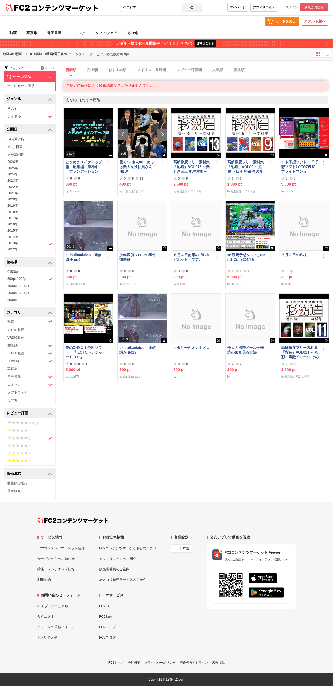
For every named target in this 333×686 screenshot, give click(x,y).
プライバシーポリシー (160, 662)
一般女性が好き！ (133, 191)
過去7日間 (15, 147)
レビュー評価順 (189, 70)
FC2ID (104, 606)
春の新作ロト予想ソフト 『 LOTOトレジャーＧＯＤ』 (84, 352)
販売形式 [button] (29, 473)
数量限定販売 (17, 483)
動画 (13, 33)
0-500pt (13, 272)
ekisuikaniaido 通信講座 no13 (137, 349)
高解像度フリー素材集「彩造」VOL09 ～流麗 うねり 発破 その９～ (245, 167)
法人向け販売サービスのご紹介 (122, 580)
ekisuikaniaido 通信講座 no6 (83, 257)
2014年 (12, 237)
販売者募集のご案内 (114, 569)
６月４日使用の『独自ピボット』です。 (191, 257)
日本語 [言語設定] (184, 548)
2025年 (12, 168)
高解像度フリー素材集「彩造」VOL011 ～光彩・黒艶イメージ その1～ (300, 352)
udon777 (290, 191)
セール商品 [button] (29, 76)
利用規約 (44, 580)
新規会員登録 (314, 7)
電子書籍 (54, 33)
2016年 (12, 224)
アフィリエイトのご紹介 (117, 559)
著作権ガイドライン (194, 662)
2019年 (12, 205)
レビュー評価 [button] (29, 413)
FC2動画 (105, 617)
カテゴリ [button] (29, 312)
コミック (78, 33)
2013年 (29, 243)
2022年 (12, 187)
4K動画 (29, 345)
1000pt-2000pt (18, 286)
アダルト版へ (315, 21)
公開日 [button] (29, 129)
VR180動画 (15, 330)
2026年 (12, 162)
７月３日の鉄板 (294, 255)
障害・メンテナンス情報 (56, 569)
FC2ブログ (107, 637)
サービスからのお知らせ (56, 559)
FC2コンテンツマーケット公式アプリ (127, 548)
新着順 (71, 70)
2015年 (12, 230)
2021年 (12, 193)
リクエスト (45, 617)
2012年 (12, 249)
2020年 (12, 199)
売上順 (92, 70)
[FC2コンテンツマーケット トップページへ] (72, 520)
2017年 (12, 218)
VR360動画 (15, 337)
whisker (181, 283)
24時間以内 (15, 139)
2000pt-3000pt (18, 293)
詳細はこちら (205, 43)
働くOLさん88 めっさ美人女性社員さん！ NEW (137, 167)
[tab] (198, 70)
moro (288, 283)
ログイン (291, 7)
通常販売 (14, 491)
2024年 (12, 174)
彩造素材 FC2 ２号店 (189, 191)
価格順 (239, 70)
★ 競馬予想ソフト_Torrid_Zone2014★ (246, 257)
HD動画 (29, 361)
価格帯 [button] (29, 262)
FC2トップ (116, 662)
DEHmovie (75, 191)
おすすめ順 (117, 70)
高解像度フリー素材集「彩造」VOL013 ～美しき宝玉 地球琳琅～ (191, 167)
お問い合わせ (47, 637)
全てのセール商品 (20, 86)
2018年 (12, 212)
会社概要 (134, 662)
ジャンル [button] (29, 99)
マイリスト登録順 (151, 70)
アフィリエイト (264, 7)
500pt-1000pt (29, 279)
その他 (132, 33)
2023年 (12, 180)
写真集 (31, 33)
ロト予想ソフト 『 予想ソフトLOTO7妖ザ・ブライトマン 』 (300, 167)
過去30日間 (15, 155)
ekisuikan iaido (77, 283)
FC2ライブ (107, 627)
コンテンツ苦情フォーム (56, 627)
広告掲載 (218, 662)
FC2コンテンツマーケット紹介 (61, 548)
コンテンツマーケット (65, 8)
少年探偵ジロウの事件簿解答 (137, 257)
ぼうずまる (129, 283)
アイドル (29, 116)
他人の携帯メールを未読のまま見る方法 (245, 349)
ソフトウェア (106, 33)
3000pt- (13, 300)
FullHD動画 (29, 353)
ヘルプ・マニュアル (52, 606)
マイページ (238, 7)
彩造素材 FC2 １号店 (243, 191)
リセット (48, 68)
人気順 (217, 70)
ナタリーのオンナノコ (191, 347)
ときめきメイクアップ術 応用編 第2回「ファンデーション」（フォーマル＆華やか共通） (84, 167)
